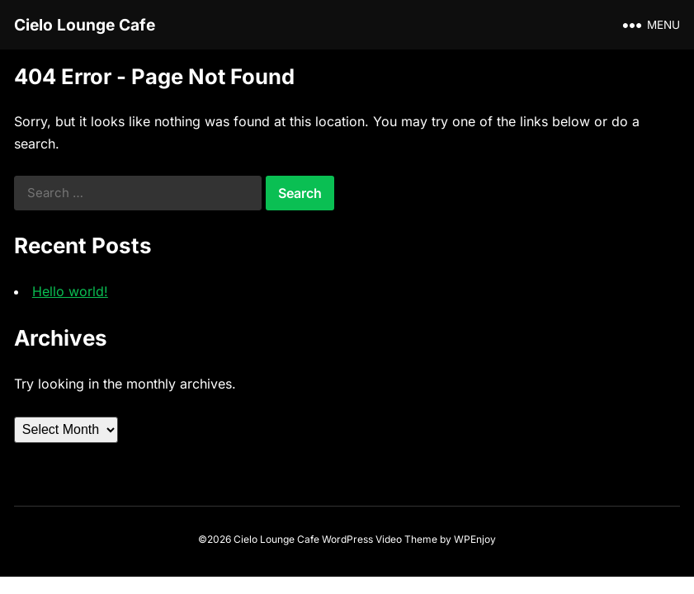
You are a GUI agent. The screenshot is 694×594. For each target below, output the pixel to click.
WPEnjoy (475, 539)
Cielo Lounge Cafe (84, 25)
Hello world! (70, 291)
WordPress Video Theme (379, 539)
